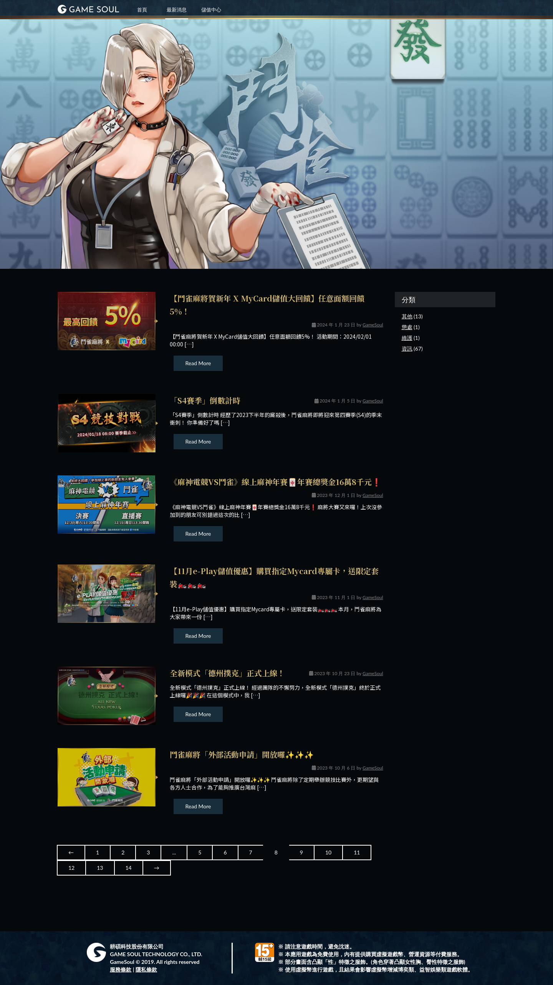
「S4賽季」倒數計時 (205, 400)
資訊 (407, 348)
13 (100, 867)
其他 (407, 316)
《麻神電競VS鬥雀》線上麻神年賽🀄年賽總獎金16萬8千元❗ (275, 481)
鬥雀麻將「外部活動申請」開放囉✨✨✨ (242, 754)
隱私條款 (146, 969)
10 (328, 852)
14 (129, 867)
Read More (198, 363)
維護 (407, 337)
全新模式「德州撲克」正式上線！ (227, 673)
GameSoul (373, 325)
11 (357, 852)
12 (71, 867)
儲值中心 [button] (211, 10)
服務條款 (120, 969)
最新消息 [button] (177, 10)
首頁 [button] (142, 10)
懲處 (407, 327)
